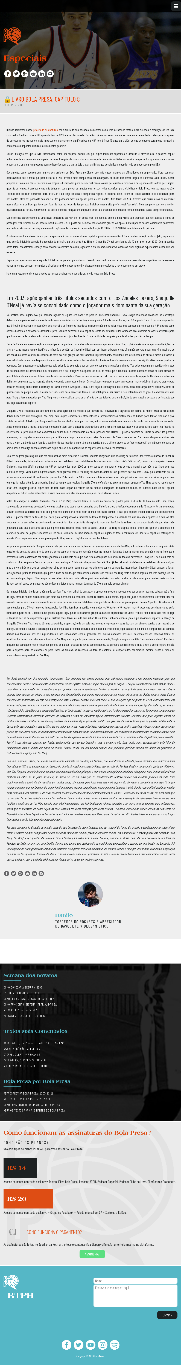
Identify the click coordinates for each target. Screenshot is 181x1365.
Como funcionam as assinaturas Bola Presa (32, 1105)
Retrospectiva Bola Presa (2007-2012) (28, 1093)
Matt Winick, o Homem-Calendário (25, 1060)
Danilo (64, 915)
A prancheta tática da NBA (20, 1010)
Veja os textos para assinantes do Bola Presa (34, 1110)
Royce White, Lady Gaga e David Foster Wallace (34, 1043)
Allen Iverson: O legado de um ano (26, 1066)
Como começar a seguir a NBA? (23, 987)
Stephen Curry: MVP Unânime (22, 1054)
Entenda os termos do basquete (24, 993)
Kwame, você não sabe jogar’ (22, 1049)
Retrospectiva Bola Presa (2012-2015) (28, 1099)
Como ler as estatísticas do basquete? (29, 999)
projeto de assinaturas (45, 130)
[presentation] (120, 1315)
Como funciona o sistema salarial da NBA (30, 1004)
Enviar (167, 1315)
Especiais (25, 58)
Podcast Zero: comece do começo (25, 1016)
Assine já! (92, 1254)
